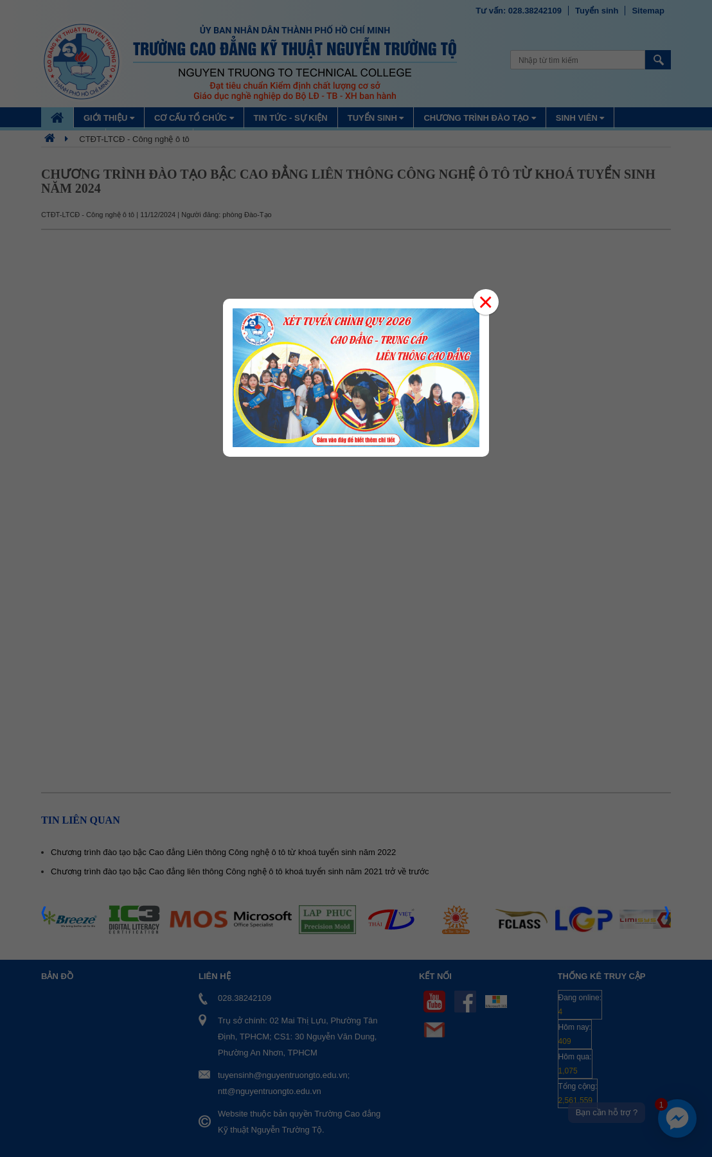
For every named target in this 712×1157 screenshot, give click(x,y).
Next (667, 916)
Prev (44, 916)
